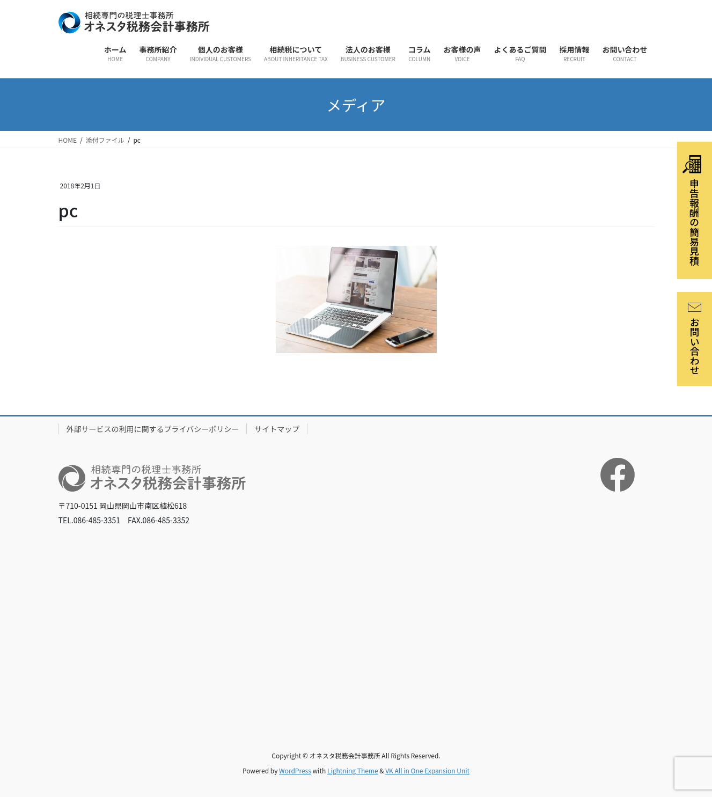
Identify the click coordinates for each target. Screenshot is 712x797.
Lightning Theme (352, 770)
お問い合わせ (695, 339)
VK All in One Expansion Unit (427, 770)
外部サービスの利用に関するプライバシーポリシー (153, 428)
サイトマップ (276, 428)
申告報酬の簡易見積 (691, 210)
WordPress (295, 770)
